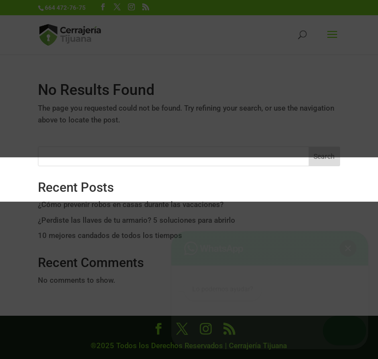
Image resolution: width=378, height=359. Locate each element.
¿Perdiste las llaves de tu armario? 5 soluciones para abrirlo (136, 220)
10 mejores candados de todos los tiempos (110, 235)
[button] (349, 330)
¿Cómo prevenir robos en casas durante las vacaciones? (130, 204)
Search (324, 156)
